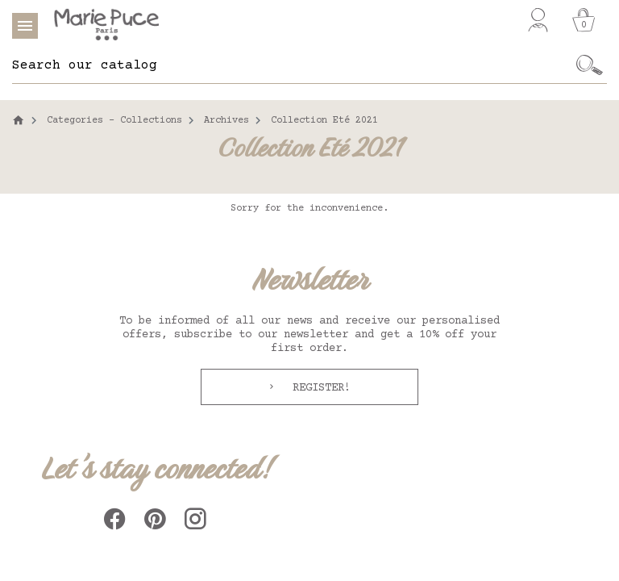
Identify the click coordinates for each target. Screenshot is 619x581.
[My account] (538, 20)
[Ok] (589, 65)
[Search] (292, 65)
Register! (318, 388)
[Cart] (583, 20)
